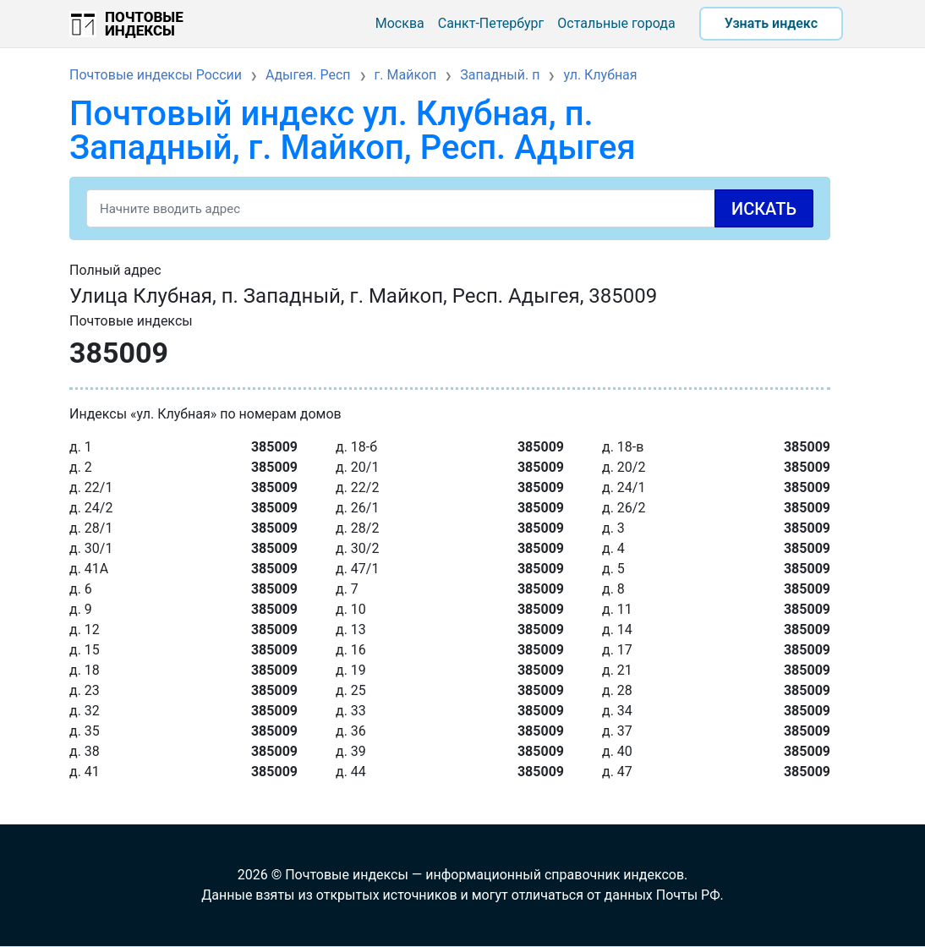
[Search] (449, 208)
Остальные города (616, 23)
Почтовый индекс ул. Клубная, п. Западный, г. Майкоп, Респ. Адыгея (352, 130)
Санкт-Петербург (491, 23)
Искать (763, 209)
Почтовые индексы (144, 23)
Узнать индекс (771, 23)
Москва (399, 23)
